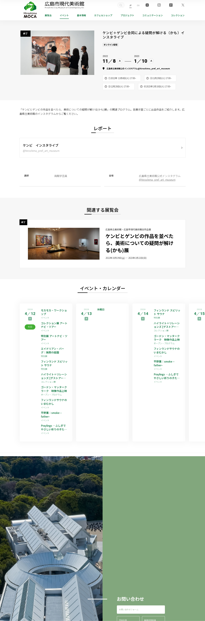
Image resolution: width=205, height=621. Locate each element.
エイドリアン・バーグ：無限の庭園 (52, 350)
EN (138, 5)
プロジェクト (127, 15)
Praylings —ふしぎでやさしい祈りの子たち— (54, 427)
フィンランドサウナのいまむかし (54, 401)
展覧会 (48, 15)
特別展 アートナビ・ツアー (54, 337)
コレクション (178, 15)
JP (130, 5)
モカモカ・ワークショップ (54, 312)
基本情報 (81, 15)
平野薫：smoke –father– (51, 414)
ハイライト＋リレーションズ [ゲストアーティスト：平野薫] (54, 376)
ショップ (103, 15)
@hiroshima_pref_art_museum (154, 68)
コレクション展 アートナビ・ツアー (54, 325)
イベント (64, 15)
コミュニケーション (152, 15)
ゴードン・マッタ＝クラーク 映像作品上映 (54, 389)
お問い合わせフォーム (128, 609)
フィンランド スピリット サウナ (54, 363)
